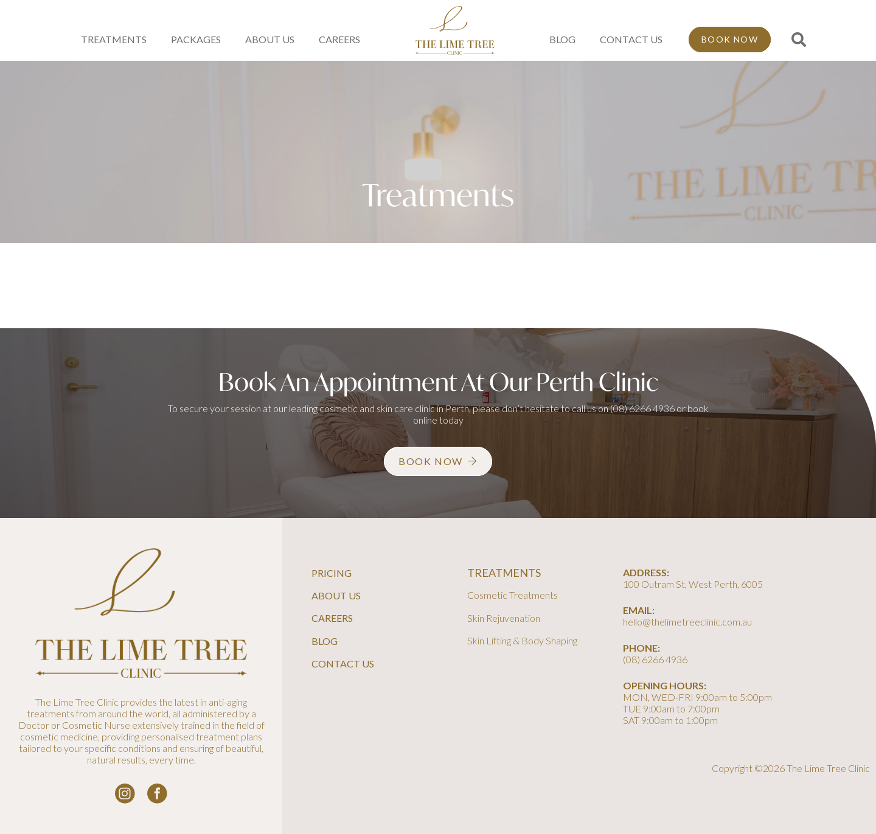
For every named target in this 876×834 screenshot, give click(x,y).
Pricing (331, 573)
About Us (336, 595)
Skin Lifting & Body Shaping (522, 640)
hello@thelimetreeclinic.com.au (687, 621)
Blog (324, 641)
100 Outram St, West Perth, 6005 (693, 584)
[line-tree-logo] (455, 30)
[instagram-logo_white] (125, 794)
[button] (798, 39)
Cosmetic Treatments (512, 595)
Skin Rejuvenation (503, 618)
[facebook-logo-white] (157, 794)
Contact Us (342, 663)
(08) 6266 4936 (642, 408)
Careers (332, 618)
